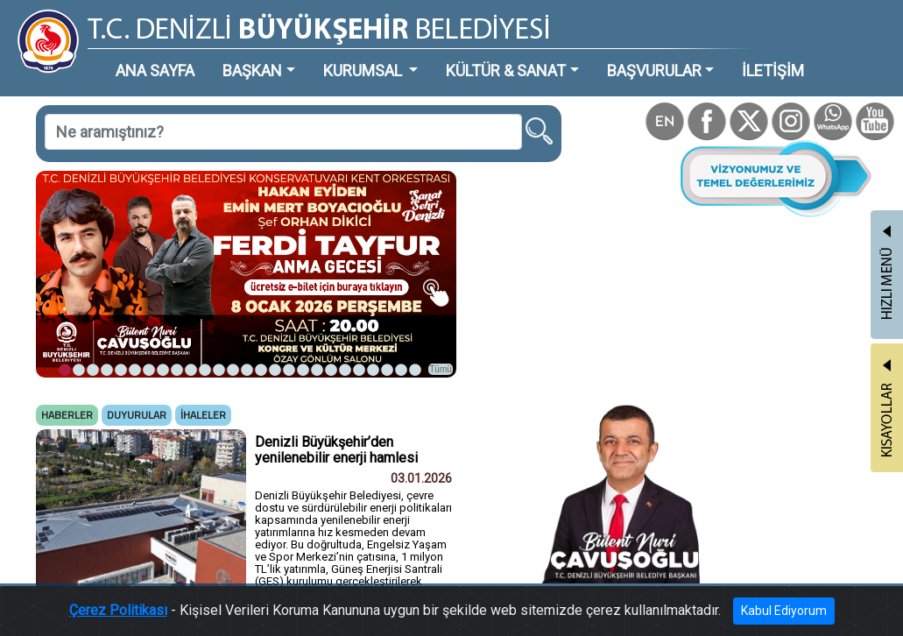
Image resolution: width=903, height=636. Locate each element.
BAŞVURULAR (654, 70)
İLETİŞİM (773, 70)
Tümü (440, 369)
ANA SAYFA (155, 70)
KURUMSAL (364, 70)
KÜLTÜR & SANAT (506, 70)
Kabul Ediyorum (784, 611)
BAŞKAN (252, 70)
